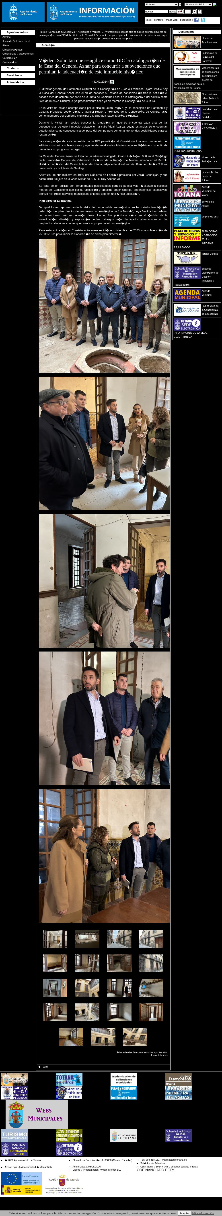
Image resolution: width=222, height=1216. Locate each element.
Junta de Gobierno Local (16, 41)
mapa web (172, 19)
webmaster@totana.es (174, 1159)
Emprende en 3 (210, 216)
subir (42, 1066)
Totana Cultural (209, 253)
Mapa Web (46, 1167)
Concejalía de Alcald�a (61, 31)
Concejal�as (9, 62)
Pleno (5, 45)
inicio (149, 19)
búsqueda (186, 19)
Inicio (43, 31)
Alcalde (6, 37)
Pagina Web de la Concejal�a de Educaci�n (209, 310)
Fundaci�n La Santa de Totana (209, 176)
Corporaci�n (9, 58)
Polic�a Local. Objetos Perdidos (209, 113)
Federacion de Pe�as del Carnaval (209, 57)
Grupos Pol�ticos (12, 49)
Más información (203, 1213)
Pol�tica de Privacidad (153, 1163)
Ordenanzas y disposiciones (18, 53)
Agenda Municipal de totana (208, 191)
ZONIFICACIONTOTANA (188, 151)
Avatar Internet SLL (110, 1169)
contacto (158, 19)
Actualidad (83, 31)
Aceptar (184, 1213)
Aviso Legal (11, 1167)
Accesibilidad (28, 1167)
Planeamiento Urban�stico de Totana (210, 98)
